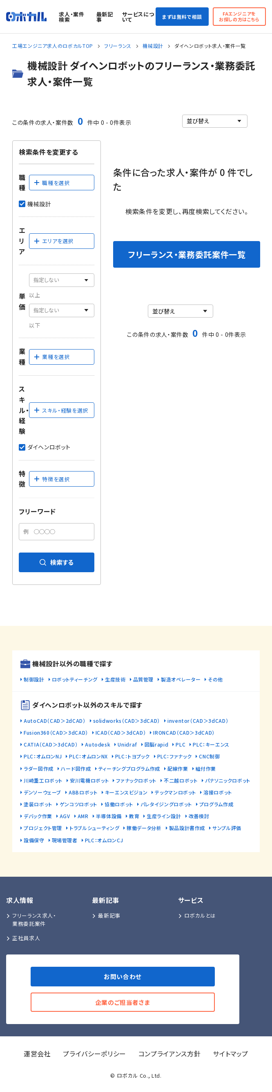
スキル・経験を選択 (60, 410)
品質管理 (143, 679)
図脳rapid (156, 744)
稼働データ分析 (144, 827)
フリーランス (118, 45)
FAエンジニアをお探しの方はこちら (239, 16)
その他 (215, 679)
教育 (134, 815)
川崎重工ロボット (43, 780)
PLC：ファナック (174, 756)
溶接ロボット (217, 792)
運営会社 (37, 1053)
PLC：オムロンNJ (43, 756)
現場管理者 (65, 840)
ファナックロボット (136, 780)
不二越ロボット (180, 780)
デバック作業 (38, 815)
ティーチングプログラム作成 (129, 768)
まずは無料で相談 (182, 16)
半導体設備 (109, 815)
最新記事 (104, 16)
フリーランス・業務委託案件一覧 (187, 254)
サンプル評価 (226, 827)
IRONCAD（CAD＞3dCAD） (184, 732)
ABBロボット (83, 792)
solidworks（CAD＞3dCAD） (126, 720)
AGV (65, 815)
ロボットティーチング (75, 679)
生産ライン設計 (164, 815)
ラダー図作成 (39, 768)
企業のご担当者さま (123, 1002)
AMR (83, 815)
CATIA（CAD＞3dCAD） (51, 744)
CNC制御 (209, 756)
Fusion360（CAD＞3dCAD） (56, 732)
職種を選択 (51, 183)
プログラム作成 (216, 804)
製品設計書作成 (187, 827)
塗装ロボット (38, 804)
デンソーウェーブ (42, 792)
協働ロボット (119, 804)
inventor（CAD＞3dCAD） (197, 720)
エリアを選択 (53, 241)
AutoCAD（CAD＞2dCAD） (55, 720)
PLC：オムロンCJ (104, 840)
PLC (180, 744)
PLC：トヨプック (132, 756)
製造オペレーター (181, 679)
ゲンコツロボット (78, 804)
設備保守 (34, 840)
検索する (57, 562)
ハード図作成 (76, 768)
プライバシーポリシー (94, 1053)
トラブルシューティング (94, 827)
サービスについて (138, 16)
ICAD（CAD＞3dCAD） (121, 732)
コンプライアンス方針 (169, 1053)
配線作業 (177, 768)
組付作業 (206, 768)
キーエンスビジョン (126, 792)
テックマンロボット (175, 792)
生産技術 (115, 679)
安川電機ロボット (89, 780)
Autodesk (97, 744)
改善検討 (199, 815)
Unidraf (127, 744)
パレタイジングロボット (166, 804)
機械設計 (153, 45)
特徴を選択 (51, 479)
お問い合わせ (123, 976)
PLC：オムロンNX (88, 756)
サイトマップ (230, 1053)
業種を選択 (51, 357)
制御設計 (34, 679)
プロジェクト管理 (43, 827)
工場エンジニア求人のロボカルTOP (52, 45)
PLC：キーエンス (211, 744)
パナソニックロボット (227, 780)
